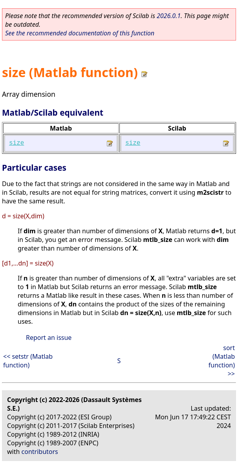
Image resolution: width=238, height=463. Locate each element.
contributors (40, 451)
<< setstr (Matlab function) (28, 360)
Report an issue (48, 337)
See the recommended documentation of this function (79, 33)
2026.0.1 (169, 15)
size (16, 143)
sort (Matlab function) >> (222, 360)
